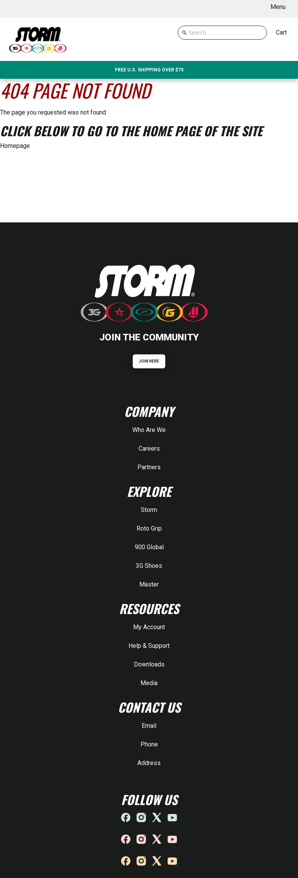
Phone (149, 744)
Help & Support (149, 645)
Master (149, 584)
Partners (149, 467)
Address (149, 763)
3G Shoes (149, 565)
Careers (149, 448)
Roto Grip (149, 528)
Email (149, 725)
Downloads (149, 664)
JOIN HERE (149, 361)
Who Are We (149, 430)
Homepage (15, 145)
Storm (149, 510)
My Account (149, 627)
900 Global (149, 547)
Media (149, 683)
